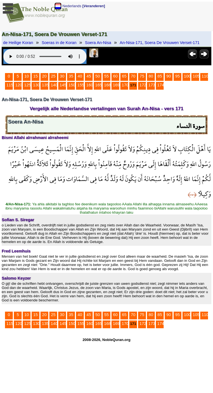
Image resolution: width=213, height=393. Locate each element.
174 (160, 85)
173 (151, 85)
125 (27, 85)
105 (196, 76)
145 (63, 85)
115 (9, 85)
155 (80, 85)
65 (124, 76)
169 (116, 85)
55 (106, 76)
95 (177, 76)
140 (54, 85)
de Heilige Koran (18, 42)
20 (44, 76)
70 (133, 76)
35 (71, 76)
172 (143, 85)
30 (62, 76)
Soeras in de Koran (59, 42)
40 (80, 76)
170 (125, 85)
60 (115, 76)
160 (89, 85)
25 (53, 76)
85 (160, 76)
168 (107, 85)
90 (168, 76)
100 (187, 76)
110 (205, 76)
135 (45, 85)
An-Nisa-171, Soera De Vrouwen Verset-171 (160, 42)
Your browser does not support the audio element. (45, 56)
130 (36, 85)
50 (97, 76)
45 (89, 76)
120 (18, 85)
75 (142, 76)
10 (26, 76)
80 (151, 76)
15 (35, 76)
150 (72, 85)
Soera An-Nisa (98, 42)
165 (98, 85)
